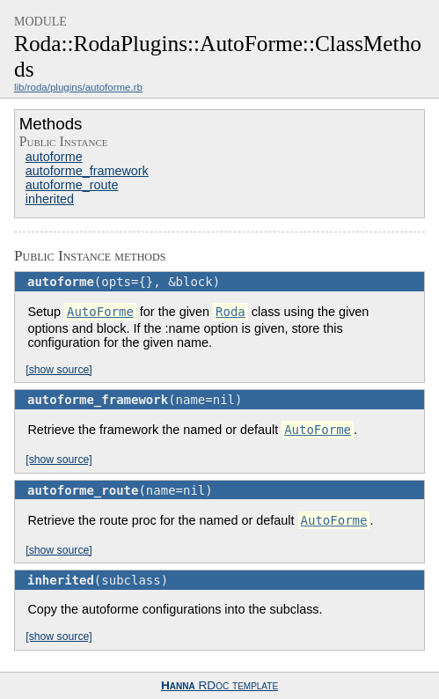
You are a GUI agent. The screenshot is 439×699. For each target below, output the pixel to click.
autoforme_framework (87, 171)
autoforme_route (72, 185)
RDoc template (219, 685)
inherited (50, 199)
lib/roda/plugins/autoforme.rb (78, 87)
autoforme (54, 157)
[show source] (58, 370)
